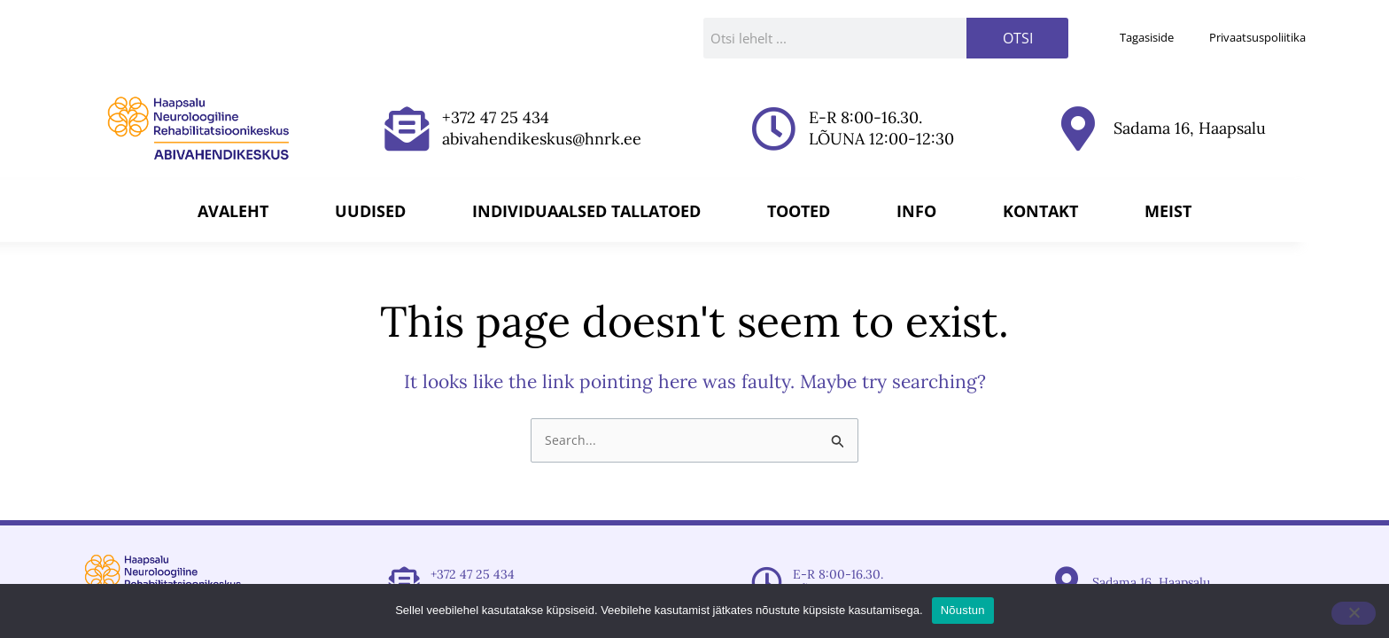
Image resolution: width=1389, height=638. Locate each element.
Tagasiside (1147, 37)
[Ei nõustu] (1353, 613)
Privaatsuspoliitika (1257, 37)
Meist (1168, 211)
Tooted (798, 211)
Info (916, 211)
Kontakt (1040, 211)
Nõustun (963, 610)
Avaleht (233, 211)
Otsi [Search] (1018, 38)
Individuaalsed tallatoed (586, 211)
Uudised (370, 211)
